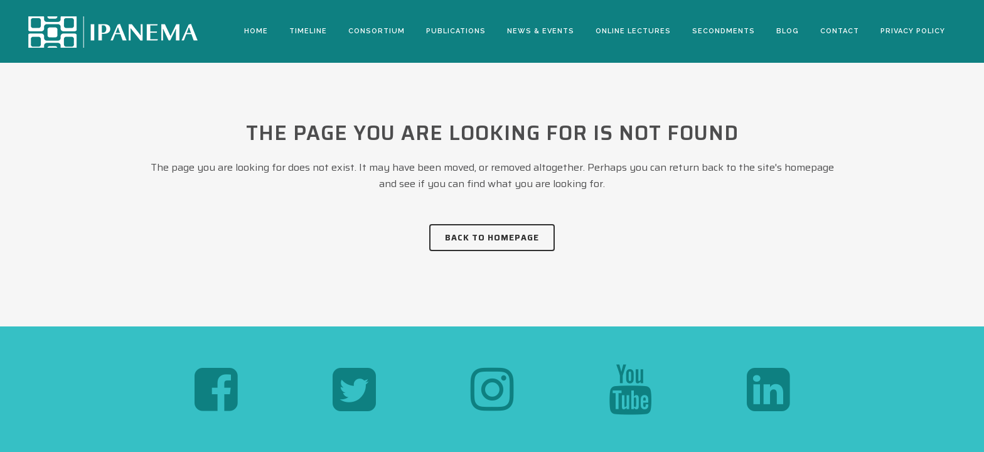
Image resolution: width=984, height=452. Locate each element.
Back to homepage (492, 237)
